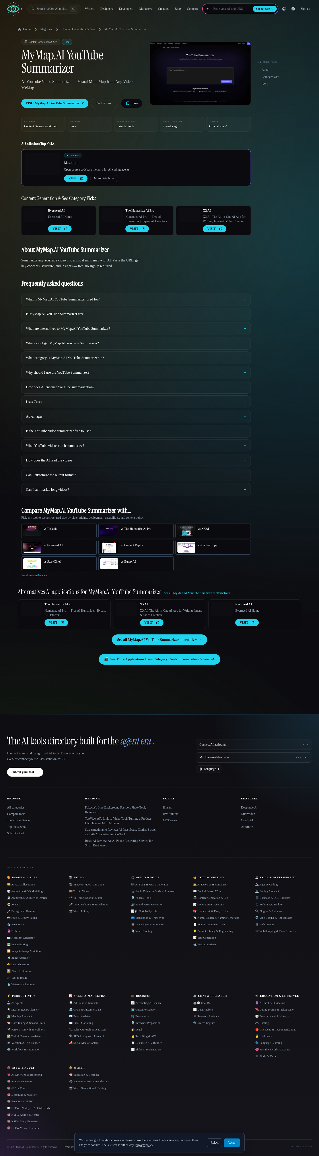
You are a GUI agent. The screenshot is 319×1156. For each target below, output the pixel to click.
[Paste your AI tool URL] (231, 9)
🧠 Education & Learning (84, 1074)
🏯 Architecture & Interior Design (27, 897)
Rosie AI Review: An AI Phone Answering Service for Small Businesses (119, 843)
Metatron (71, 162)
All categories (15, 807)
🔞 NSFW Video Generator (23, 1128)
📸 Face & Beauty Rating (22, 917)
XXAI (207, 210)
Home (24, 29)
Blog (178, 8)
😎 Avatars (13, 904)
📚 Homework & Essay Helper (211, 911)
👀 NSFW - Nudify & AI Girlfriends (28, 1108)
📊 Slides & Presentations (146, 1049)
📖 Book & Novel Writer (207, 891)
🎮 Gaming (262, 1023)
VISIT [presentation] (75, 178)
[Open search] (54, 9)
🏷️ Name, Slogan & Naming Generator (216, 917)
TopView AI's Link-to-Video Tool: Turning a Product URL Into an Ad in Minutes (118, 821)
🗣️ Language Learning (268, 1042)
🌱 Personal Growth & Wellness (26, 1029)
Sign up (305, 8)
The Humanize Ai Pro (139, 210)
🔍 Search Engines (204, 1023)
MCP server (170, 820)
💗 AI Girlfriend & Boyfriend (24, 1074)
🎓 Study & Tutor (265, 1056)
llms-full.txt (170, 814)
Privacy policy (144, 1145)
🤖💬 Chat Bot (202, 1003)
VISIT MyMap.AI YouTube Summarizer (55, 103)
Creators (163, 8)
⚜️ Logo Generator (18, 964)
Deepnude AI (249, 807)
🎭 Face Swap (15, 924)
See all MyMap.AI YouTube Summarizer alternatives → (159, 640)
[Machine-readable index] (254, 757)
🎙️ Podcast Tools (141, 897)
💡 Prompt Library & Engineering (213, 931)
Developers (126, 8)
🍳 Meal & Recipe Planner (23, 1009)
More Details (104, 178)
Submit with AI (265, 8)
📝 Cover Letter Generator (208, 904)
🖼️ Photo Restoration (19, 971)
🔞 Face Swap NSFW (20, 1101)
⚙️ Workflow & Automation (23, 1049)
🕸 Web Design (264, 924)
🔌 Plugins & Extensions (269, 911)
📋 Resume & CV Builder (146, 1042)
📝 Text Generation (204, 937)
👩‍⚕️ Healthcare (263, 1036)
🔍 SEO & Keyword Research (87, 1036)
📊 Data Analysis (203, 1009)
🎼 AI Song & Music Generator (149, 884)
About (265, 69)
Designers (106, 8)
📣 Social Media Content (84, 1042)
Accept (232, 1142)
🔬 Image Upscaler (18, 957)
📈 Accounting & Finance (146, 1003)
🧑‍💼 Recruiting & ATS (143, 1036)
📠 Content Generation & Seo (210, 897)
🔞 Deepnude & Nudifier (22, 1094)
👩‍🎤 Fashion (13, 931)
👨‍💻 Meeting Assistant (19, 1016)
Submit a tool (15, 833)
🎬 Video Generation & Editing (87, 1088)
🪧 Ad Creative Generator (84, 1003)
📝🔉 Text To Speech (144, 911)
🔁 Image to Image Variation (24, 951)
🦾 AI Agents (15, 1003)
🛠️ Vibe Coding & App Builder (273, 917)
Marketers (145, 8)
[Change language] (293, 9)
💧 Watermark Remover (21, 984)
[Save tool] (131, 103)
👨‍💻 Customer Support (143, 1009)
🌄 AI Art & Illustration (21, 884)
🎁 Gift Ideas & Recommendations (275, 1029)
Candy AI (247, 820)
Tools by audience (18, 820)
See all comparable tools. (34, 575)
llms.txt (167, 807)
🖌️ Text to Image (17, 977)
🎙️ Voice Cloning (141, 931)
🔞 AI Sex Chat (16, 1088)
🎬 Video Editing (79, 911)
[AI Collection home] (14, 9)
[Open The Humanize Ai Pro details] (112, 215)
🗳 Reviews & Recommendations (89, 1081)
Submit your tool (25, 772)
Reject (215, 1142)
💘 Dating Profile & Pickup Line (274, 1009)
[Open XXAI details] (189, 215)
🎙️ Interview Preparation (145, 1023)
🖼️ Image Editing (17, 944)
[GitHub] (284, 9)
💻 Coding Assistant (267, 891)
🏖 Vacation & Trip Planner (23, 1042)
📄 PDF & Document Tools (209, 924)
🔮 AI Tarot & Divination (270, 1003)
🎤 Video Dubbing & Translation (88, 904)
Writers (89, 8)
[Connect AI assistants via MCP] (254, 745)
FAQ (265, 84)
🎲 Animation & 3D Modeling (25, 891)
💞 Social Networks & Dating (272, 1049)
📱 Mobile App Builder (269, 904)
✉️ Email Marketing (81, 1023)
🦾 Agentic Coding (266, 884)
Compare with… (272, 77)
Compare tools (16, 814)
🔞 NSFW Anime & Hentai (23, 1114)
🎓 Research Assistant (206, 1016)
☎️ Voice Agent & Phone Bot (148, 924)
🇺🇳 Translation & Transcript (147, 917)
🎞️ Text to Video (79, 891)
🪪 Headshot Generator (21, 937)
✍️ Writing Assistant (205, 944)
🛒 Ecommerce (140, 1016)
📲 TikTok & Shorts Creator (85, 897)
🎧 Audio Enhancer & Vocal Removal (153, 891)
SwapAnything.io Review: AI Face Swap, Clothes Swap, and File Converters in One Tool (120, 832)
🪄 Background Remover (22, 911)
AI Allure (247, 826)
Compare (192, 8)
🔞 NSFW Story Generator (23, 1121)
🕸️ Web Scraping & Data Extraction (276, 931)
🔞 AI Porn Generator (20, 1081)
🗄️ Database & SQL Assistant (272, 897)
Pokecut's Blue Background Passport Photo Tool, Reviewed (115, 810)
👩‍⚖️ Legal (136, 1029)
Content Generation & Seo (78, 29)
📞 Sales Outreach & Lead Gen (87, 1029)
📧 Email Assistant (80, 1016)
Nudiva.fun (248, 814)
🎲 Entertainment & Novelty (272, 1016)
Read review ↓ (105, 103)
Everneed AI (56, 210)
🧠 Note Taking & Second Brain (26, 1023)
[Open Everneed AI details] (34, 215)
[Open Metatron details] (42, 164)
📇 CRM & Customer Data (85, 1009)
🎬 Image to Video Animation (86, 884)
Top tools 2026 (16, 826)
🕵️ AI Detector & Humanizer (210, 884)
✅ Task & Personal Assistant (24, 1036)
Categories (42, 29)
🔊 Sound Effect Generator (147, 904)
